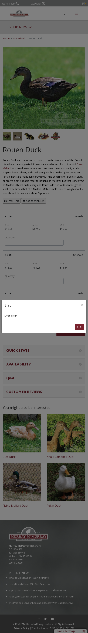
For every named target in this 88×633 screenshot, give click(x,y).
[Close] (82, 305)
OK (79, 327)
